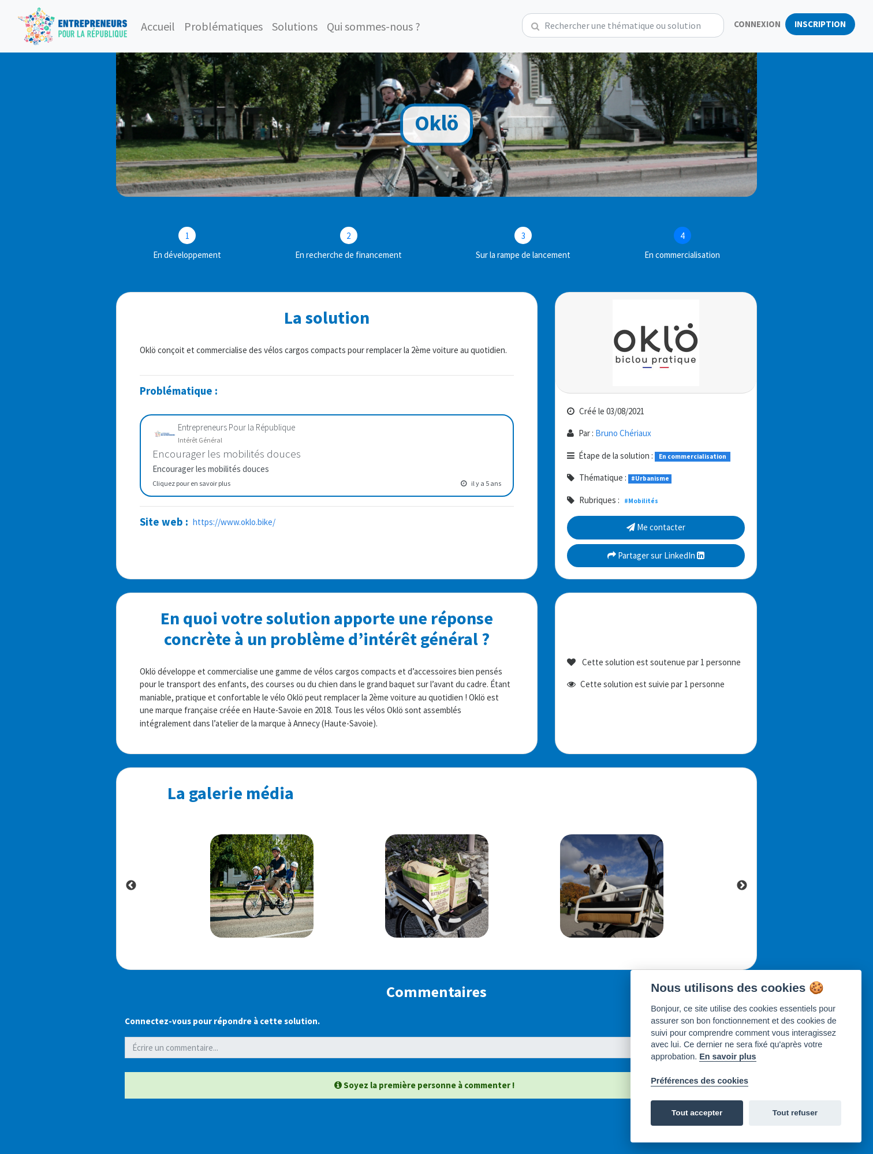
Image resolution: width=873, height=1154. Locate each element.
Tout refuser (795, 1112)
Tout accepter (696, 1112)
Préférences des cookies (699, 1080)
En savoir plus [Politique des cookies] (727, 1056)
